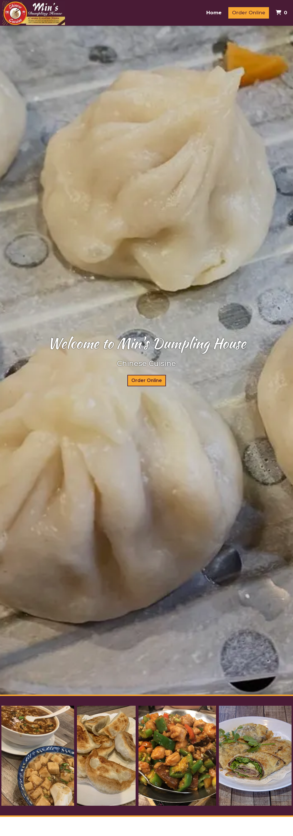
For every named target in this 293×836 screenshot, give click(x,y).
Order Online (248, 12)
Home (213, 12)
